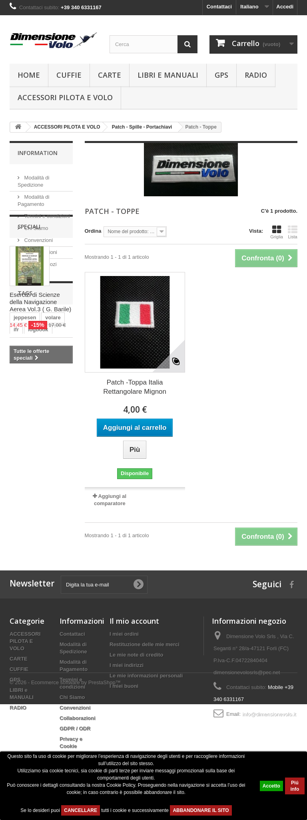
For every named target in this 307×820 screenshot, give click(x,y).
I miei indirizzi (127, 688)
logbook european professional (36, 539)
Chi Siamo (35, 225)
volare (52, 476)
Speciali (29, 291)
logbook (38, 488)
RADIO (256, 75)
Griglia (276, 232)
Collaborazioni (40, 249)
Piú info (294, 786)
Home (29, 75)
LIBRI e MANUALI (168, 75)
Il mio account (134, 644)
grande (55, 500)
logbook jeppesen (36, 555)
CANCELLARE (80, 810)
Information (38, 153)
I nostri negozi (40, 261)
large (20, 512)
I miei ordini (124, 657)
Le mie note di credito (136, 678)
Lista (292, 232)
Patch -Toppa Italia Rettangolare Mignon (134, 387)
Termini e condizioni (46, 213)
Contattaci (219, 7)
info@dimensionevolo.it (269, 737)
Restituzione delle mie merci (144, 668)
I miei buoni (124, 709)
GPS (221, 75)
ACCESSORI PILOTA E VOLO (65, 97)
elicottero (25, 500)
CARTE (109, 75)
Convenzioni (38, 237)
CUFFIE (69, 75)
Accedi (284, 7)
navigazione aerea (36, 524)
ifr (16, 488)
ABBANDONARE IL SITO (201, 810)
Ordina (93, 231)
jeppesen (25, 476)
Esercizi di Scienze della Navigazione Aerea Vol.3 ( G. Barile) (40, 366)
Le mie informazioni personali (146, 699)
